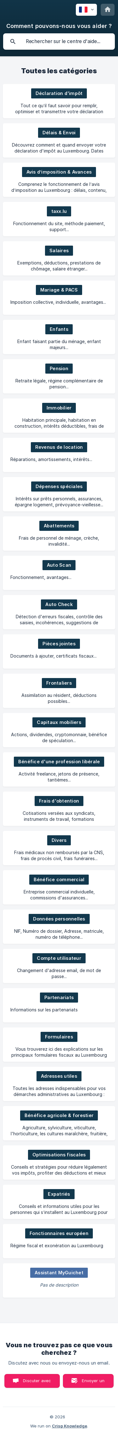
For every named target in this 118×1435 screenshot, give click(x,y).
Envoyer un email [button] (93, 1383)
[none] (86, 10)
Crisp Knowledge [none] (69, 1425)
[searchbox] (59, 41)
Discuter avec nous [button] (37, 1383)
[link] (59, 101)
